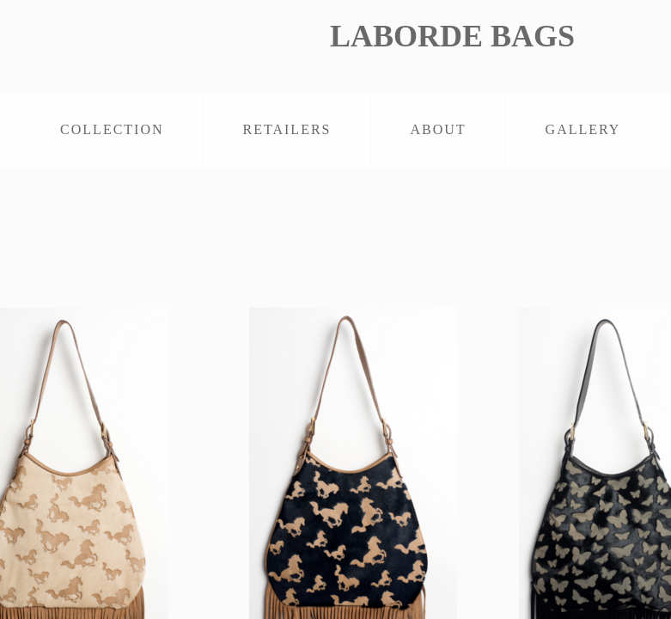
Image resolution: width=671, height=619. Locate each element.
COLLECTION (111, 129)
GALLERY (583, 129)
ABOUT (438, 129)
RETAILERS (287, 129)
